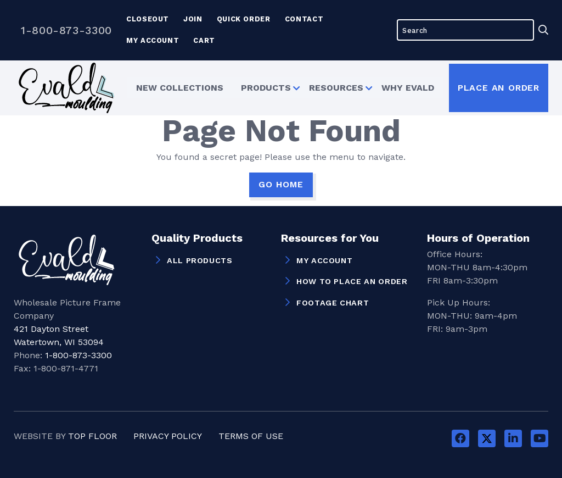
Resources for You (330, 238)
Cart (204, 40)
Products (264, 87)
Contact (304, 19)
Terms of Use (250, 436)
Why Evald (409, 87)
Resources (336, 87)
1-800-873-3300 (66, 30)
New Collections (178, 87)
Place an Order (498, 87)
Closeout (147, 19)
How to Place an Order (351, 281)
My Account (152, 40)
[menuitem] (178, 87)
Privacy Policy (167, 436)
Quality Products (197, 238)
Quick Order (244, 19)
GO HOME (281, 184)
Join (193, 19)
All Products (200, 260)
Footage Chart (332, 302)
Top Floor (92, 436)
